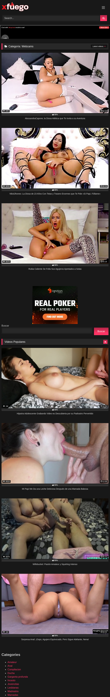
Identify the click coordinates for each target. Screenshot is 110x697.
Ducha (11, 673)
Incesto (11, 680)
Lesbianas (13, 687)
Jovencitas (13, 684)
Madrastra (13, 691)
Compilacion (14, 669)
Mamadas (13, 695)
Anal (10, 666)
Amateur (12, 662)
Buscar (5, 325)
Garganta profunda (18, 676)
